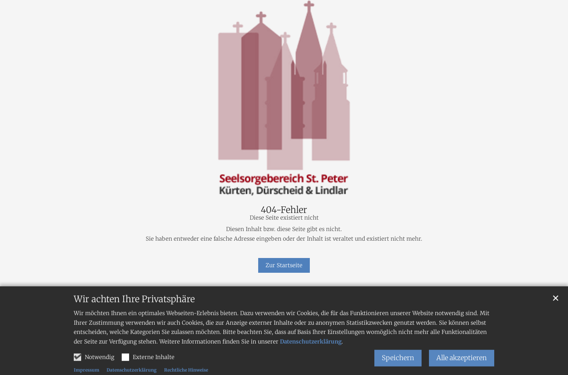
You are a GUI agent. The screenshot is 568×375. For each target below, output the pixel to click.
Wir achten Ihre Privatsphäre (134, 311)
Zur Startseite (284, 265)
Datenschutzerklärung (311, 353)
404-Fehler (284, 210)
